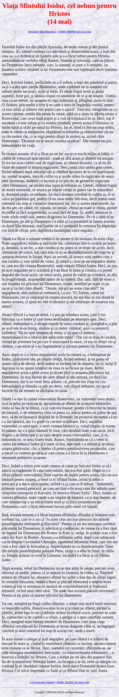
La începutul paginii (42, 682)
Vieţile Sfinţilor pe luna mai (74, 31)
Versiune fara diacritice (42, 31)
